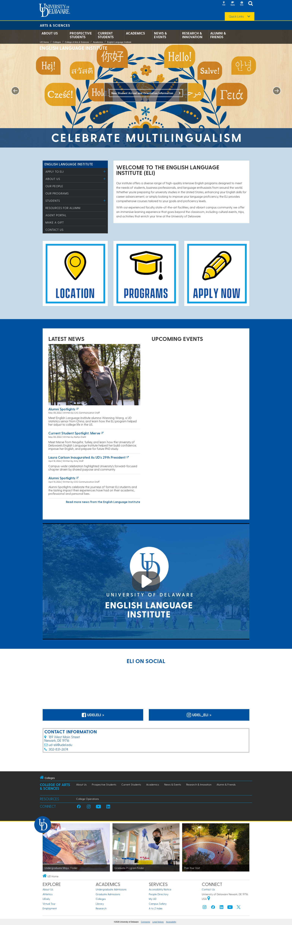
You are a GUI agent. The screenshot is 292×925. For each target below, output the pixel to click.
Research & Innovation (192, 35)
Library (100, 903)
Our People (54, 186)
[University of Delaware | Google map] (208, 898)
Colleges (57, 42)
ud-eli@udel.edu (60, 745)
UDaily (46, 898)
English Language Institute (119, 42)
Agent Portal (55, 215)
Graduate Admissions (108, 894)
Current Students (106, 35)
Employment (50, 908)
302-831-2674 (58, 749)
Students (52, 200)
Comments (145, 922)
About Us (50, 33)
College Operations (87, 798)
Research (101, 908)
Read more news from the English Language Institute (103, 501)
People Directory (158, 894)
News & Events (160, 35)
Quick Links (236, 16)
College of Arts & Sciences (77, 42)
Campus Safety (157, 903)
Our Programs (57, 193)
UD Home (44, 42)
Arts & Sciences (55, 25)
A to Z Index (156, 908)
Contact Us (54, 229)
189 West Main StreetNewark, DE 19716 (62, 738)
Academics (135, 33)
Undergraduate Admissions (111, 889)
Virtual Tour (49, 903)
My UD (152, 898)
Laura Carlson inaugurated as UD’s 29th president (87, 457)
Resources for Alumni (62, 208)
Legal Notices (158, 922)
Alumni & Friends (218, 35)
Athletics (48, 894)
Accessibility (171, 922)
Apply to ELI (54, 171)
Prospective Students (81, 35)
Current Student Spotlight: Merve (74, 433)
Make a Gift (54, 222)
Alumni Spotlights (61, 409)
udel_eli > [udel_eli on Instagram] (199, 714)
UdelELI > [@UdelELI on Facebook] (93, 714)
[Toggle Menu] (104, 171)
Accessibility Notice (160, 889)
